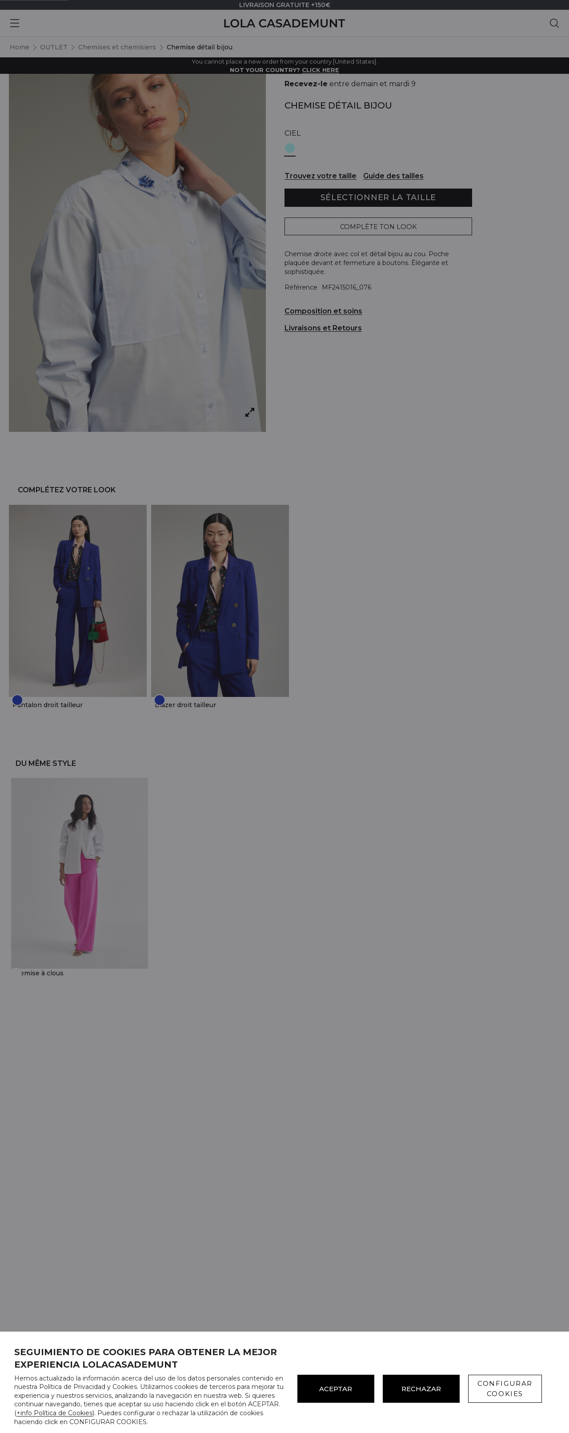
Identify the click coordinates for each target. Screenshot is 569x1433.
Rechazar (421, 1389)
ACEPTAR (335, 1389)
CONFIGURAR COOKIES (505, 1388)
